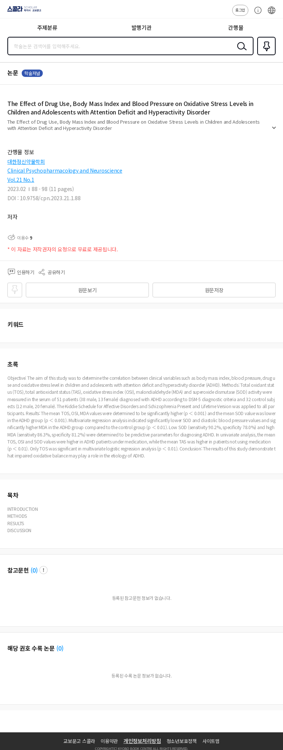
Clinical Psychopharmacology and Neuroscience (64, 170)
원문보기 (87, 290)
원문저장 (214, 290)
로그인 (240, 10)
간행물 (235, 27)
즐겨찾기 (265, 54)
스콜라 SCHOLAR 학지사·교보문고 (22, 11)
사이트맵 (211, 740)
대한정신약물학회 (26, 161)
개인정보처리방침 (142, 740)
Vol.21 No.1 (20, 179)
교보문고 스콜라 (79, 740)
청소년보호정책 (182, 740)
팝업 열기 (43, 570)
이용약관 (109, 740)
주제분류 (47, 27)
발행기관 (142, 27)
